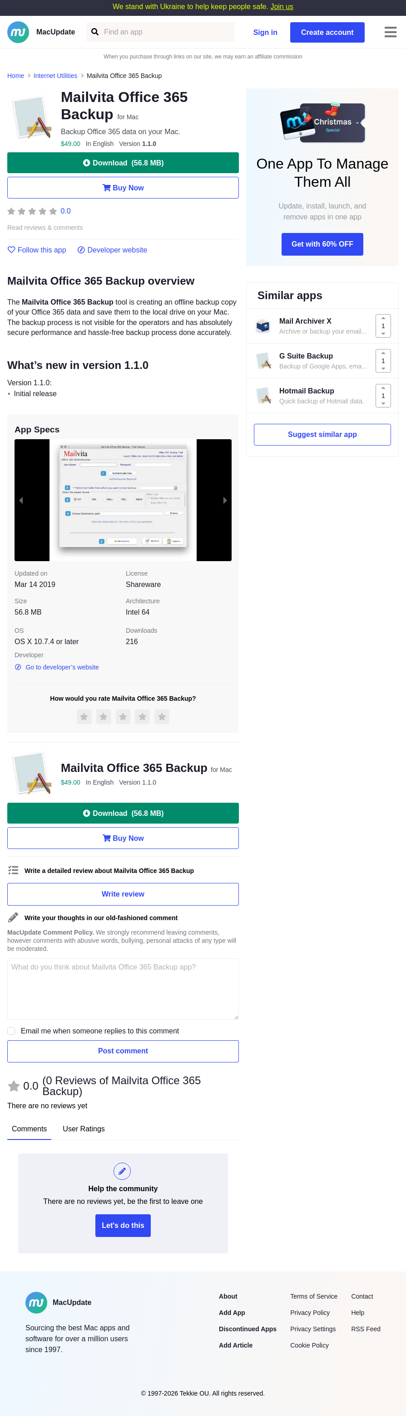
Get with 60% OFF (322, 244)
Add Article (236, 1345)
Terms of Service (313, 1296)
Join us (281, 6)
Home (15, 76)
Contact (362, 1296)
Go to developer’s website (57, 667)
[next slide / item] (225, 500)
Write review (123, 894)
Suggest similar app (322, 434)
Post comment (123, 1051)
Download (122, 163)
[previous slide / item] (21, 500)
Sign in (265, 32)
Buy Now (123, 188)
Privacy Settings (313, 1329)
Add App (232, 1313)
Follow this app (36, 250)
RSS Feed (366, 1329)
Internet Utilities (55, 76)
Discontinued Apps (248, 1329)
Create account (327, 32)
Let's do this (123, 1225)
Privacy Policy (310, 1313)
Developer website (112, 250)
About (228, 1296)
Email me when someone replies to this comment (100, 1031)
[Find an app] (94, 32)
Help (357, 1313)
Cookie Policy (309, 1345)
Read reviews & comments (45, 228)
